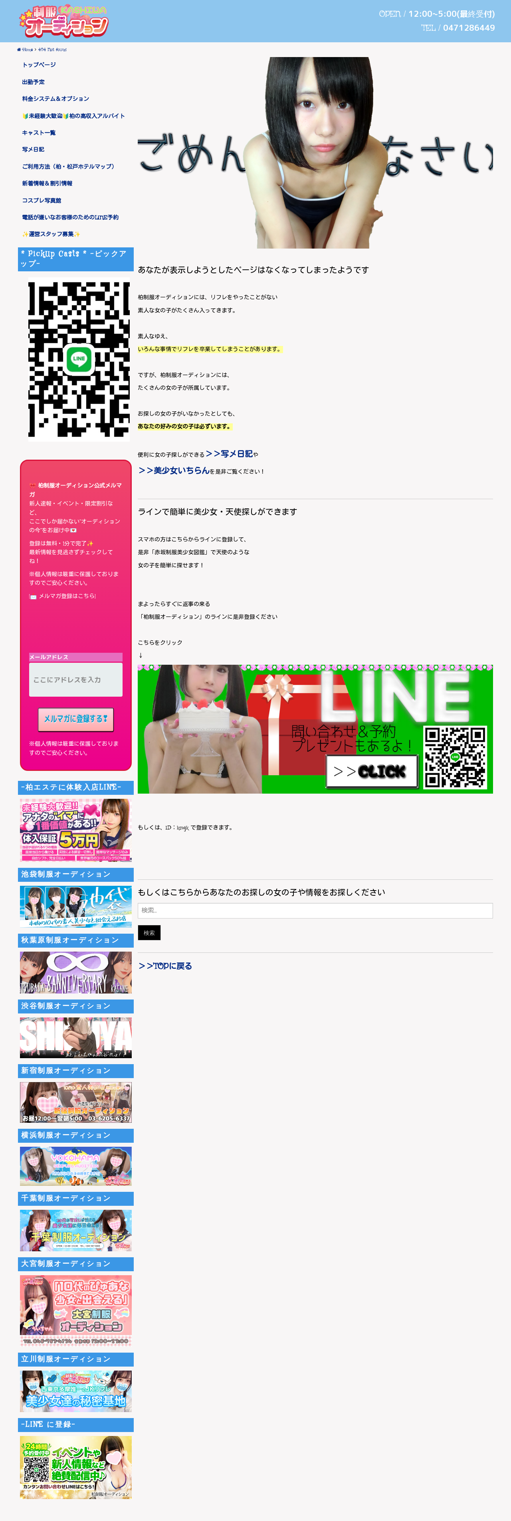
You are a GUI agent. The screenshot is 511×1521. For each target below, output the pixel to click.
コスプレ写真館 (41, 201)
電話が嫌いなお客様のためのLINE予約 (70, 217)
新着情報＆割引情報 (47, 184)
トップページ (38, 65)
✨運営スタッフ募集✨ (51, 234)
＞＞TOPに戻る (165, 967)
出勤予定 (33, 82)
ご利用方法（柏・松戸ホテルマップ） (69, 167)
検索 (149, 932)
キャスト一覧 (38, 133)
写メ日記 (33, 150)
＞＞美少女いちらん (174, 471)
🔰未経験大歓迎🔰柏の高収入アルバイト (73, 116)
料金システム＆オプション (55, 99)
